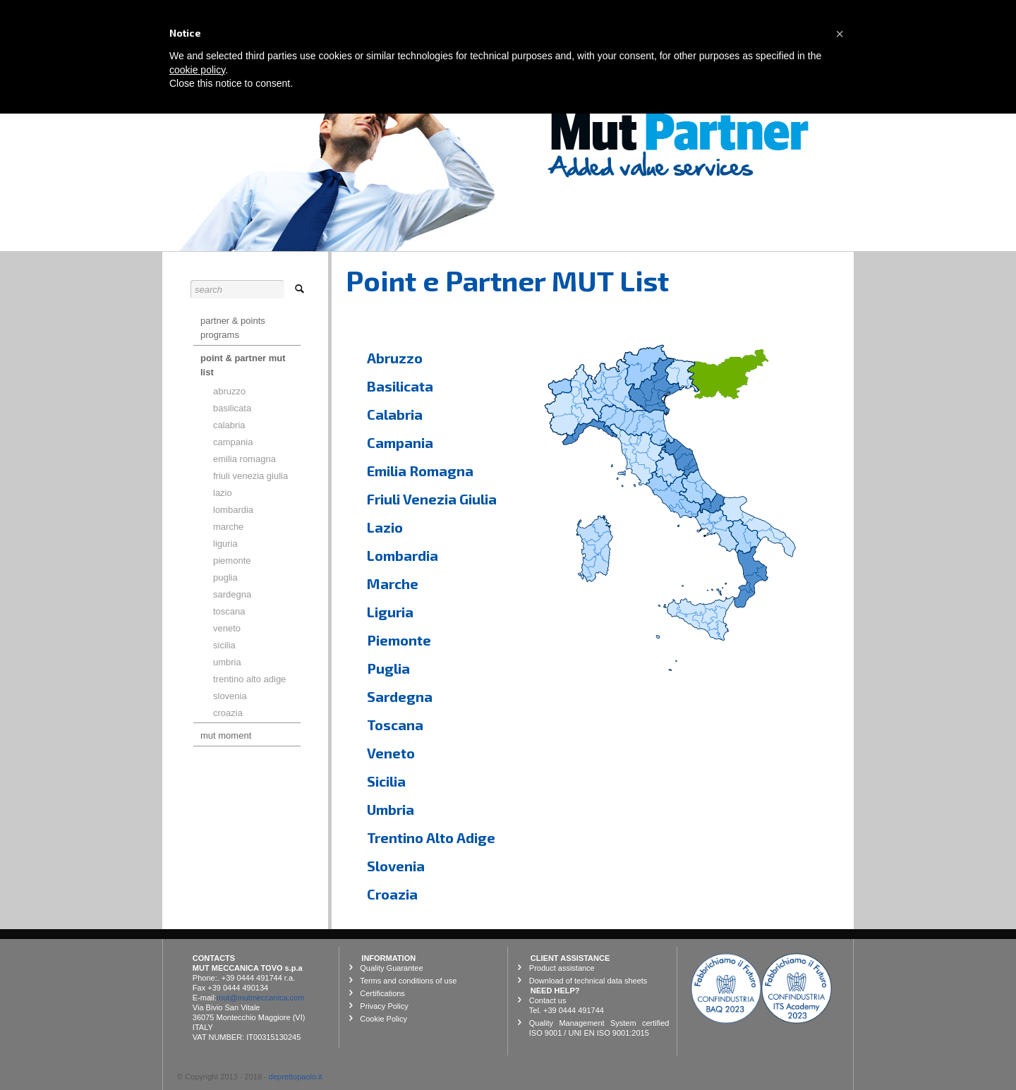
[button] (839, 34)
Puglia (388, 668)
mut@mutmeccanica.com (260, 997)
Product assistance (562, 968)
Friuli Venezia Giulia (432, 498)
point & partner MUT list (243, 365)
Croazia (392, 893)
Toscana (395, 724)
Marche (392, 583)
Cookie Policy (383, 1019)
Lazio (385, 527)
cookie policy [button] (197, 69)
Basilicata (400, 385)
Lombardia (402, 555)
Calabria (395, 414)
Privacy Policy (384, 1006)
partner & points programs (232, 327)
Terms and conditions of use (408, 980)
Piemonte (399, 639)
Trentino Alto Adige (431, 837)
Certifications (382, 993)
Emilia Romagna (420, 470)
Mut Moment (225, 735)
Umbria (390, 809)
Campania (400, 442)
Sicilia (386, 781)
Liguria (390, 611)
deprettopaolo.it (295, 1076)
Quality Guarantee (391, 968)
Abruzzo (395, 357)
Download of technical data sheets (588, 980)
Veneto (391, 752)
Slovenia (396, 865)
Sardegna (400, 696)
